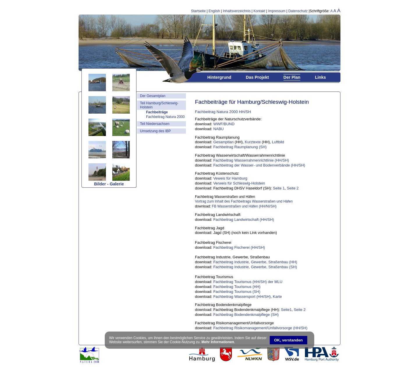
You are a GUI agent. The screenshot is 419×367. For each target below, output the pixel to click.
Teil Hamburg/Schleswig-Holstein (159, 105)
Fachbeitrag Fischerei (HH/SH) (239, 247)
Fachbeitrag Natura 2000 (165, 117)
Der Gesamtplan (152, 96)
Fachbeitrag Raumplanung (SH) (240, 147)
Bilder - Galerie (109, 184)
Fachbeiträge (157, 112)
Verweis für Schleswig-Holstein (239, 183)
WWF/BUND (224, 124)
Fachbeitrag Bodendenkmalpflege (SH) (246, 314)
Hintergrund (219, 77)
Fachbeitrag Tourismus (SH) (236, 291)
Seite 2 (293, 188)
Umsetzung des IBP (155, 131)
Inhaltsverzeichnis (237, 11)
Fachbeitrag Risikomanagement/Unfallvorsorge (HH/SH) (260, 328)
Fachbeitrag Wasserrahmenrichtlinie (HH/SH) (251, 160)
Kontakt (259, 11)
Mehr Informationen (217, 342)
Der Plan (291, 77)
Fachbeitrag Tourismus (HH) (236, 286)
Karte (277, 296)
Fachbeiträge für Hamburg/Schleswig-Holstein (252, 102)
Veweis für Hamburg (230, 178)
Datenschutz (298, 11)
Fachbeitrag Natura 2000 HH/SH (223, 112)
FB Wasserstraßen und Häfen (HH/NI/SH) (244, 206)
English (214, 11)
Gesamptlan (223, 142)
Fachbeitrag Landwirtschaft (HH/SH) (243, 219)
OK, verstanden (288, 340)
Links (320, 77)
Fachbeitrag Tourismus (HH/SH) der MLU (247, 282)
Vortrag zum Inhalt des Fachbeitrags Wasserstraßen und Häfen (244, 201)
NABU (218, 129)
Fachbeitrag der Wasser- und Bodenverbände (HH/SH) (259, 165)
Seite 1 (279, 188)
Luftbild (278, 142)
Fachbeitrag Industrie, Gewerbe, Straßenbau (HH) (255, 262)
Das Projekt (257, 77)
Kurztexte (253, 142)
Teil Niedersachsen (154, 124)
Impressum (276, 11)
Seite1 (286, 309)
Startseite (198, 11)
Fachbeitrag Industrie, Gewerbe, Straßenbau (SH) (255, 267)
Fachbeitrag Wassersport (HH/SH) (242, 296)
